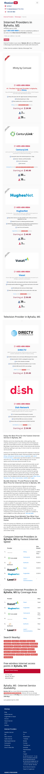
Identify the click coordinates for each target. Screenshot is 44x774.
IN (28, 758)
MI (26, 759)
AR (25, 756)
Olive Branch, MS (8, 657)
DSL (11, 478)
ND (26, 761)
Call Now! (8, 6)
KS (29, 758)
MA (34, 758)
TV (24, 734)
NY (37, 761)
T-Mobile (25, 739)
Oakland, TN (31, 649)
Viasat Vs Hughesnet (28, 769)
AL (23, 756)
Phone (38, 476)
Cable (34, 476)
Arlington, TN (15, 641)
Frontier (25, 743)
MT (34, 759)
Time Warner (26, 745)
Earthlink (25, 747)
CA (29, 756)
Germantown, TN (25, 643)
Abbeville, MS (7, 641)
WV (34, 765)
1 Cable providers (7, 693)
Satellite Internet (8, 732)
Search (6, 39)
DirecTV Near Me (9, 747)
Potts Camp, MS (15, 651)
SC (31, 763)
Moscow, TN (24, 649)
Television (6, 478)
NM (33, 761)
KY (31, 758)
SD (33, 763)
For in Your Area (14, 9)
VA (26, 765)
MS (32, 759)
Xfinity (24, 90)
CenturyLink (22, 149)
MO (30, 759)
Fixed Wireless (27, 749)
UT (24, 765)
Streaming (7, 745)
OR (28, 763)
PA (29, 763)
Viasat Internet (8, 714)
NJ (31, 761)
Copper (32, 478)
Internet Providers (8, 17)
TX (37, 763)
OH (24, 763)
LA (32, 758)
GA (36, 756)
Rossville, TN (24, 651)
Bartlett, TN (22, 641)
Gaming (6, 725)
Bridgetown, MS (31, 641)
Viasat (22, 275)
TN (35, 763)
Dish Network (22, 407)
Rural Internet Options (29, 767)
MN (28, 759)
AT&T (5, 723)
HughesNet (22, 211)
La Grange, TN (26, 646)
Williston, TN (34, 654)
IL (26, 758)
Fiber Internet (8, 736)
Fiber (13, 478)
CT (32, 756)
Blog (5, 712)
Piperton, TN (7, 651)
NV (35, 761)
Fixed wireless (19, 478)
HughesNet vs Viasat (10, 716)
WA (30, 765)
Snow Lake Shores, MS (9, 654)
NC (24, 761)
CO (31, 756)
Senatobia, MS (31, 651)
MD (36, 758)
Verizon (6, 719)
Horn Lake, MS (17, 646)
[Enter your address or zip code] (22, 36)
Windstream (26, 736)
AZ (27, 756)
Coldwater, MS (7, 643)
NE (28, 761)
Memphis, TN (16, 649)
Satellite (25, 478)
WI (31, 765)
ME (24, 759)
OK (26, 763)
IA (23, 758)
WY (36, 765)
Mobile (25, 741)
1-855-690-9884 (10, 12)
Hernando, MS (34, 643)
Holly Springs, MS (8, 646)
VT (28, 765)
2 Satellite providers (16, 693)
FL (35, 756)
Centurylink (7, 743)
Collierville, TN (16, 643)
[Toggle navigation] (37, 2)
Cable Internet (8, 739)
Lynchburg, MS (7, 649)
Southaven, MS (19, 654)
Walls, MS (27, 654)
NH (30, 761)
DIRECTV (22, 350)
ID (25, 758)
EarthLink (17, 456)
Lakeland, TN (34, 646)
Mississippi (18, 17)
